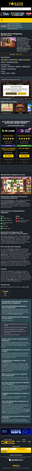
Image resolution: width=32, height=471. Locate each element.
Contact (24, 441)
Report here (8, 98)
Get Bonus (8, 156)
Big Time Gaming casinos (16, 313)
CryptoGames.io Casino (24, 135)
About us (29, 442)
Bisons (8, 73)
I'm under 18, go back (11, 93)
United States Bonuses (12, 28)
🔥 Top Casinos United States (14, 23)
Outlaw (20, 113)
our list (6, 325)
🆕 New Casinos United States (14, 25)
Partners (19, 441)
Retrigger (3, 69)
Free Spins (4, 66)
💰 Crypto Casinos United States (14, 27)
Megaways (18, 66)
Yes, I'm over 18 (22, 93)
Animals (3, 73)
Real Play (28, 98)
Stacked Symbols (11, 69)
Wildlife (13, 73)
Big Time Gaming (6, 35)
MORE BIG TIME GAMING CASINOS (16, 125)
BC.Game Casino (8, 135)
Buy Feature (11, 66)
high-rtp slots (4, 254)
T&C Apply (5, 158)
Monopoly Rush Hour (7, 113)
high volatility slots (12, 279)
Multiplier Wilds (26, 66)
